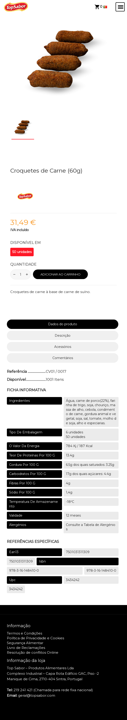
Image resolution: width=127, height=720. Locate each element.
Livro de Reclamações (26, 647)
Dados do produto (62, 324)
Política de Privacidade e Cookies (35, 638)
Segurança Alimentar (25, 643)
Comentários (62, 358)
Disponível (16, 379)
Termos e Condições (24, 633)
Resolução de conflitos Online (32, 652)
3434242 (72, 580)
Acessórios (62, 347)
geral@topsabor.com (36, 695)
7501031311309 (77, 552)
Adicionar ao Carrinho (61, 274)
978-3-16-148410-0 (24, 570)
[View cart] (98, 7)
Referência (17, 371)
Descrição (62, 335)
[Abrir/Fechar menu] (120, 6)
